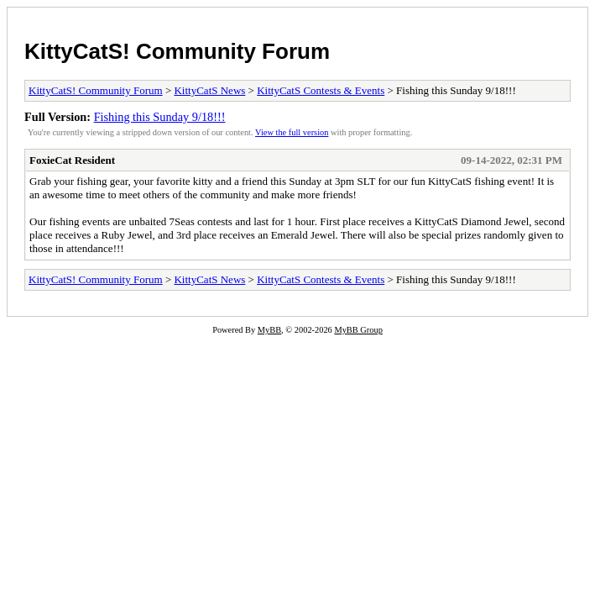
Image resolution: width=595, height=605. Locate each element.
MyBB (269, 329)
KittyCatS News (209, 90)
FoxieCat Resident (72, 160)
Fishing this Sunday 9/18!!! (160, 117)
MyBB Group (358, 329)
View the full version (291, 132)
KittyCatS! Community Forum (177, 51)
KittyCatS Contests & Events (320, 90)
